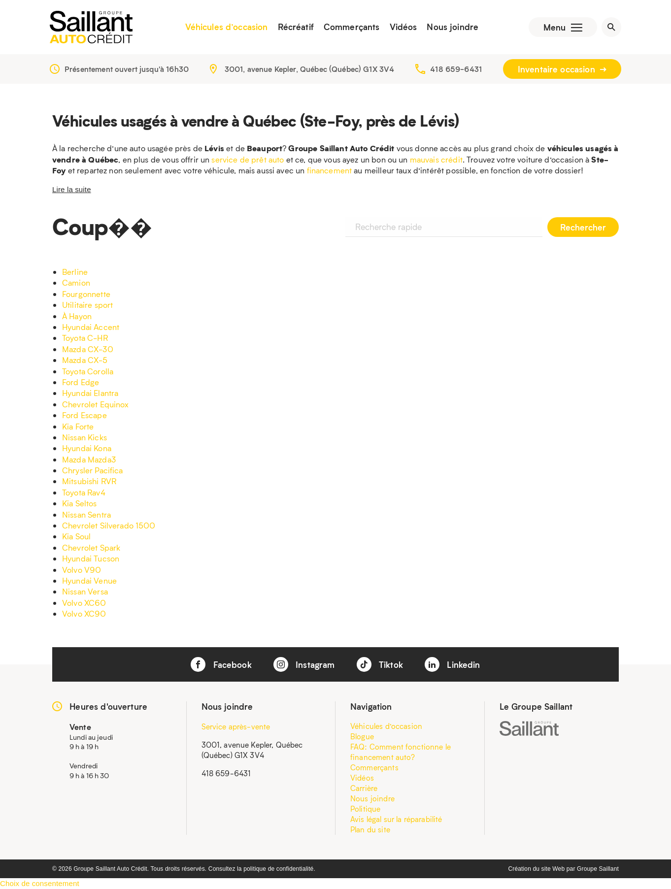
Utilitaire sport (87, 304)
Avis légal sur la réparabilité (396, 819)
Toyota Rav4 (83, 492)
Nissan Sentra (86, 514)
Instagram (304, 664)
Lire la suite (71, 189)
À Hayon (77, 316)
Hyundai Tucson (90, 558)
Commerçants (352, 27)
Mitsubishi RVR (89, 481)
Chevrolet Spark (91, 547)
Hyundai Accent (90, 327)
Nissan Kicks (84, 437)
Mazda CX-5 (85, 360)
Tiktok (380, 664)
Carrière (363, 788)
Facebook (221, 664)
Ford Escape (84, 415)
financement (329, 170)
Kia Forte (78, 426)
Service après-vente (235, 726)
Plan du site (370, 829)
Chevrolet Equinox (95, 404)
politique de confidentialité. (279, 868)
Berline (75, 271)
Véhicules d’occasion (226, 27)
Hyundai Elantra (90, 393)
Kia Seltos (79, 503)
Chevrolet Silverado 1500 (109, 525)
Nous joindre (452, 27)
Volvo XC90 (84, 613)
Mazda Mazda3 (89, 459)
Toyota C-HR (85, 337)
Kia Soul (76, 536)
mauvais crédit (436, 159)
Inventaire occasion (562, 69)
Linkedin (452, 664)
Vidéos (403, 27)
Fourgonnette (86, 294)
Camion (76, 282)
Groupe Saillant (598, 868)
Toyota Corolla (87, 371)
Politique (365, 809)
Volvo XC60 (84, 602)
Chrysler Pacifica (92, 470)
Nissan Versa (85, 591)
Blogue (362, 736)
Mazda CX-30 (87, 349)
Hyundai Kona (86, 448)
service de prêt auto (247, 159)
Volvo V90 (81, 569)
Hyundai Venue (89, 580)
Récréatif (296, 27)
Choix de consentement (39, 883)
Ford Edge (80, 382)
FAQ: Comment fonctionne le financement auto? (400, 752)
